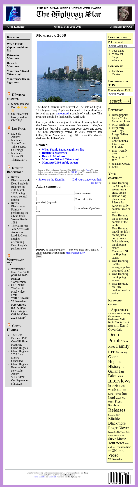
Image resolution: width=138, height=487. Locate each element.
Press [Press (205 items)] (118, 401)
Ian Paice (19, 128)
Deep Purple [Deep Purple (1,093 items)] (115, 337)
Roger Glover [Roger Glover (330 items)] (118, 428)
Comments (52, 477)
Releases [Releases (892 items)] (116, 410)
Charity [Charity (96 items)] (118, 322)
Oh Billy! (16, 120)
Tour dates (118, 50)
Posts (36, 477)
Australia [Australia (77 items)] (112, 313)
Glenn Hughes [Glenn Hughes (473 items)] (114, 359)
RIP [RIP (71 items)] (117, 415)
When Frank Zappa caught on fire (17, 47)
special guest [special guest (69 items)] (119, 435)
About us (117, 60)
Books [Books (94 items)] (111, 322)
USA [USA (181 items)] (121, 451)
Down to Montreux (13, 65)
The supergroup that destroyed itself (121, 267)
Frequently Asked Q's (118, 129)
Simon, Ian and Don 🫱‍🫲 (20, 107)
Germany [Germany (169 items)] (121, 352)
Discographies (120, 114)
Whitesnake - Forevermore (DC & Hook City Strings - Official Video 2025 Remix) (19, 309)
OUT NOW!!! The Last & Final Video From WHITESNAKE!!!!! (23, 292)
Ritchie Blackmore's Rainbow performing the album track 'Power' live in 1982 (19, 212)
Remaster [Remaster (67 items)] (112, 415)
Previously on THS (119, 90)
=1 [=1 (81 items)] (109, 310)
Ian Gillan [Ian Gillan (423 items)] (117, 368)
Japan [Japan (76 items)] (119, 390)
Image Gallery (120, 134)
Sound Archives (121, 121)
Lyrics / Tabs (119, 118)
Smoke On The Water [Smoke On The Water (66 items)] (116, 432)
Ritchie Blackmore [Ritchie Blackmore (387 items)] (117, 420)
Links (115, 166)
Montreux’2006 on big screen (18, 80)
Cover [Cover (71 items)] (116, 326)
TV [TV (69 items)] (109, 451)
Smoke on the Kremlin (51, 179)
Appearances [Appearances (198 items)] (119, 310)
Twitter (116, 74)
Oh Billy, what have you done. (20, 115)
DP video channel (16, 97)
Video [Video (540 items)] (113, 455)
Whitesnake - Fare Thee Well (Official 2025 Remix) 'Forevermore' (20, 275)
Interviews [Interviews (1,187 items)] (119, 381)
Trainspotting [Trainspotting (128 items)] (123, 446)
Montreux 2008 (51, 35)
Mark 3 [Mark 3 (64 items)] (118, 398)
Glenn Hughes (14, 328)
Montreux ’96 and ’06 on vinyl (18, 72)
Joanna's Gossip (121, 163)
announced (62, 113)
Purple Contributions (120, 139)
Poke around (115, 42)
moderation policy (75, 252)
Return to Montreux (13, 57)
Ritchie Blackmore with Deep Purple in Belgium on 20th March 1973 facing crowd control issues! (20, 188)
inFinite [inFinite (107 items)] (121, 376)
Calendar (42, 477)
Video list (117, 53)
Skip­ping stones (119, 197)
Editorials (117, 147)
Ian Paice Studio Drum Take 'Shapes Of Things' (18, 145)
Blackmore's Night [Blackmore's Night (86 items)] (116, 319)
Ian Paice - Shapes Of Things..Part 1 (19, 156)
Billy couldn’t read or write (121, 209)
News (88, 170)
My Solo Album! (16, 135)
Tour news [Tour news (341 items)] (116, 443)
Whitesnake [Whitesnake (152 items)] (115, 459)
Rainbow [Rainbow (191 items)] (114, 405)
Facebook (117, 71)
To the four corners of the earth (120, 222)
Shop (115, 57)
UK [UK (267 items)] (114, 451)
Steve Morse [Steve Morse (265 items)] (117, 439)
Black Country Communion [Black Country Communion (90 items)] (119, 315)
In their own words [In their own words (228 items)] (116, 388)
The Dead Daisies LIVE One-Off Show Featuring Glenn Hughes (19, 341)
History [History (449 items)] (114, 366)
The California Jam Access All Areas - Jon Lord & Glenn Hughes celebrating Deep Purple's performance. (20, 237)
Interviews (118, 144)
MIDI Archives (120, 124)
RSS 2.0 (74, 172)
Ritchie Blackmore (15, 170)
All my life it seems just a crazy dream (121, 189)
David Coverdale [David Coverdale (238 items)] (118, 327)
